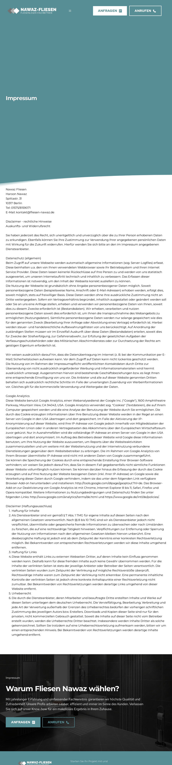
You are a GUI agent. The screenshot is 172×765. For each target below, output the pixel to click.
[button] (68, 10)
